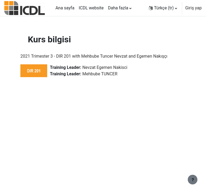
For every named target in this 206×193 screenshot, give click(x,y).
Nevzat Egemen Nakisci (104, 67)
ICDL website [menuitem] (91, 7)
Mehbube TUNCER (99, 73)
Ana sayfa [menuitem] (65, 7)
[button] (163, 8)
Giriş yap (193, 7)
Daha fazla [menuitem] (118, 7)
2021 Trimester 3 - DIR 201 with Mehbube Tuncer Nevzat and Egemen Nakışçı (93, 56)
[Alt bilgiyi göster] (192, 179)
